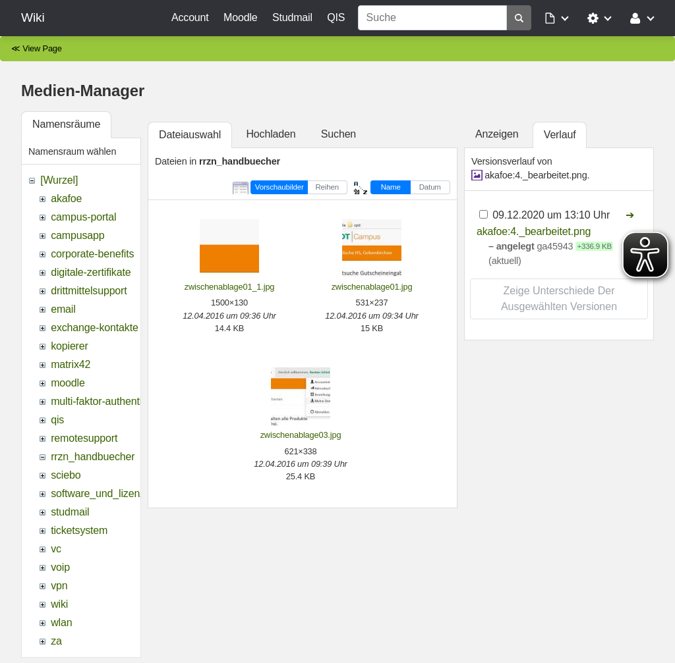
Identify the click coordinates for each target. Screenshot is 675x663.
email (63, 309)
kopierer (69, 346)
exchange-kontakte (94, 327)
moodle (68, 382)
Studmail (292, 17)
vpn (59, 585)
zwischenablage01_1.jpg (230, 287)
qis (57, 419)
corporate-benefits (92, 253)
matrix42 (70, 364)
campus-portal (83, 217)
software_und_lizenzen (103, 493)
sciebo (65, 475)
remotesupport (84, 438)
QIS (336, 17)
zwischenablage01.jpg (372, 287)
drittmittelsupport (89, 290)
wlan (61, 622)
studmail (70, 511)
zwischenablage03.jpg (300, 435)
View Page (42, 48)
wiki (59, 604)
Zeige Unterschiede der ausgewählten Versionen (559, 298)
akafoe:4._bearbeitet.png (535, 175)
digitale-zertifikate (91, 272)
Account (190, 17)
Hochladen (270, 134)
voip (60, 567)
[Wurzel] (59, 180)
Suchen (338, 134)
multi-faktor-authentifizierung (116, 401)
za (56, 641)
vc (56, 548)
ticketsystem (79, 530)
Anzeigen (496, 134)
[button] (558, 18)
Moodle (240, 17)
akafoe (66, 198)
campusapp (77, 235)
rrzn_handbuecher (92, 456)
